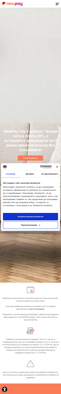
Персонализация (30, 225)
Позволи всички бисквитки (30, 216)
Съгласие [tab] (10, 174)
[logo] (12, 4)
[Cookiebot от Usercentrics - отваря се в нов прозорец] (40, 166)
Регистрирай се (30, 158)
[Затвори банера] (57, 167)
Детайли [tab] (30, 174)
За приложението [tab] (49, 174)
